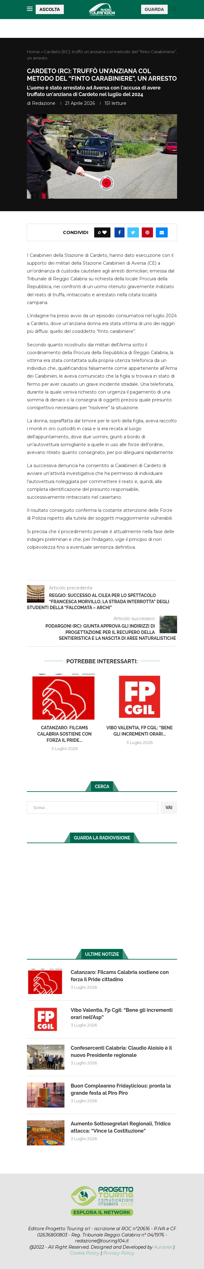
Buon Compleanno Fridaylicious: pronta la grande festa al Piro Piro (121, 1089)
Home (33, 51)
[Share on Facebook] (120, 232)
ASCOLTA (49, 9)
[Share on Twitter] (133, 232)
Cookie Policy (84, 1253)
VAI (169, 807)
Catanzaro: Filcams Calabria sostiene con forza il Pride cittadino (120, 975)
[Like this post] (104, 232)
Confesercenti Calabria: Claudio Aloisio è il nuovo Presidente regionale (121, 1051)
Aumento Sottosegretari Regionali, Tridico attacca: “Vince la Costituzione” (121, 1127)
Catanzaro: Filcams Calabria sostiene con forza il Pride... (64, 733)
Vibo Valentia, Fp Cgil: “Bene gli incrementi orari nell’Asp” (122, 1013)
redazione (43, 103)
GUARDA (154, 9)
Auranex (163, 1247)
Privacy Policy (119, 1253)
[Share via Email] (162, 232)
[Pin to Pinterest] (147, 232)
